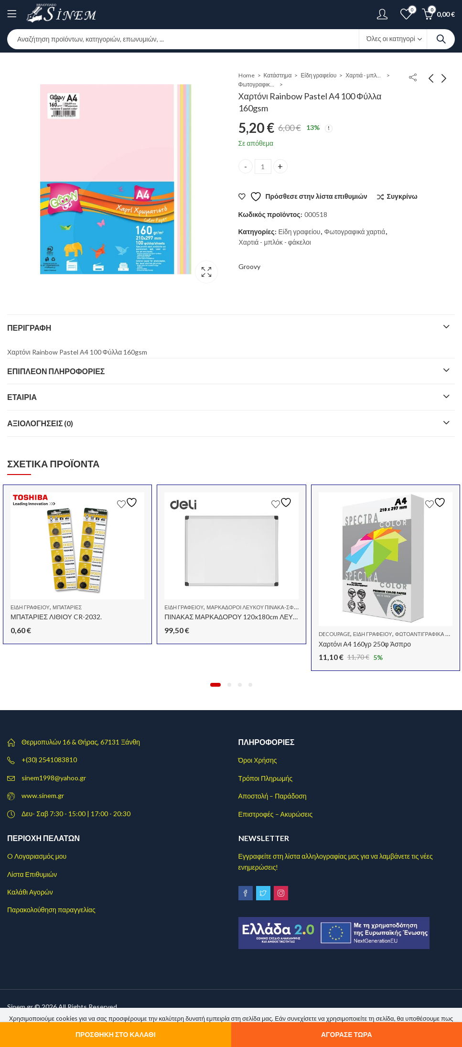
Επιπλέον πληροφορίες (56, 371)
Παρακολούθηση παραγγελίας (51, 910)
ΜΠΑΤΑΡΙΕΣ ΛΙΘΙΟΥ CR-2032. (56, 617)
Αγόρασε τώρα (346, 1034)
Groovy (249, 266)
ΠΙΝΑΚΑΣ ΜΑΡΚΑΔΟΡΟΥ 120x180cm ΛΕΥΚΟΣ (235, 617)
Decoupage (334, 634)
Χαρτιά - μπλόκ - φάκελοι (364, 75)
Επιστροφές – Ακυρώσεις (275, 814)
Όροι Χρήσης (257, 760)
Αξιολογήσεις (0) (40, 423)
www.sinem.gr (42, 795)
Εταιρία (22, 396)
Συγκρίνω (402, 196)
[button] (215, 684)
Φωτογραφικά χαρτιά (257, 84)
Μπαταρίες (67, 607)
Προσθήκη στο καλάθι (115, 1034)
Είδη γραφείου (318, 75)
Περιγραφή (29, 327)
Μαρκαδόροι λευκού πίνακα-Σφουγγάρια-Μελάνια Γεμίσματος (292, 607)
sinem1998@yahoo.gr (53, 778)
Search (441, 39)
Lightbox (206, 272)
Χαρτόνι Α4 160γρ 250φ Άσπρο (365, 643)
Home (246, 75)
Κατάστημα (278, 75)
